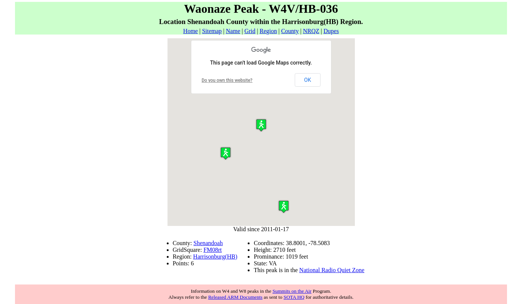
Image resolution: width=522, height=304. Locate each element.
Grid (249, 31)
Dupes (331, 31)
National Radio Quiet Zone (332, 270)
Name (233, 31)
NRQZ (311, 31)
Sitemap (211, 31)
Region (268, 31)
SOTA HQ (294, 297)
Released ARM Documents (235, 297)
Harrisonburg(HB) (215, 256)
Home (190, 31)
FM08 (210, 250)
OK (307, 80)
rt (220, 250)
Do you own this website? (227, 80)
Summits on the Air (291, 291)
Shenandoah (208, 243)
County (290, 31)
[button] (284, 207)
